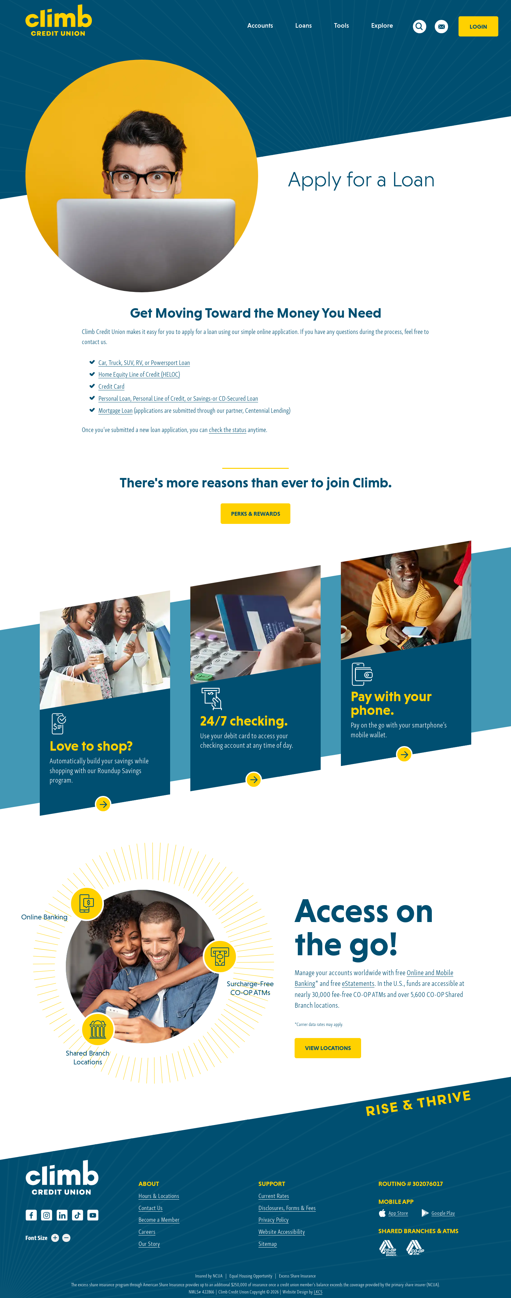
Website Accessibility (281, 1232)
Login (478, 26)
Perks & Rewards (255, 513)
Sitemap (267, 1244)
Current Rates (273, 1196)
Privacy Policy (273, 1220)
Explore (382, 25)
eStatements (358, 983)
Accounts (260, 25)
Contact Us (151, 1208)
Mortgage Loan (115, 410)
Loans (303, 25)
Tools (341, 25)
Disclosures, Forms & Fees (287, 1208)
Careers (147, 1232)
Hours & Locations (159, 1196)
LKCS (318, 1292)
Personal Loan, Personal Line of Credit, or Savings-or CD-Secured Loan (178, 398)
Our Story (149, 1244)
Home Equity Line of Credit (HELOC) (139, 374)
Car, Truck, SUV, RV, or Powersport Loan (144, 362)
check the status (227, 429)
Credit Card (111, 386)
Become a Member (159, 1220)
